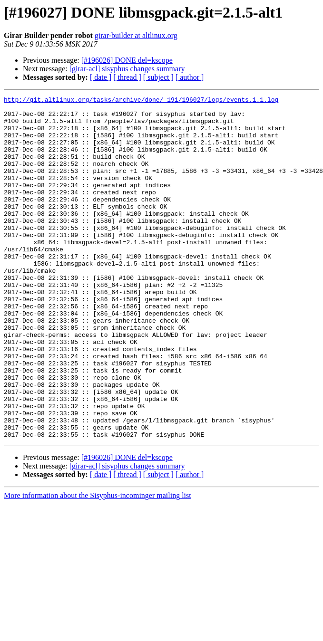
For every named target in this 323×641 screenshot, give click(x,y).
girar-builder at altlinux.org (136, 35)
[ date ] (100, 77)
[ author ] (190, 77)
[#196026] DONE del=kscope (127, 60)
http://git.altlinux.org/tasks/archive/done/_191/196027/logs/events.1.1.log (141, 100)
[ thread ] (127, 77)
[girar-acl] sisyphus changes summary (127, 69)
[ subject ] (158, 77)
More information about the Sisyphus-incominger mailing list (97, 564)
